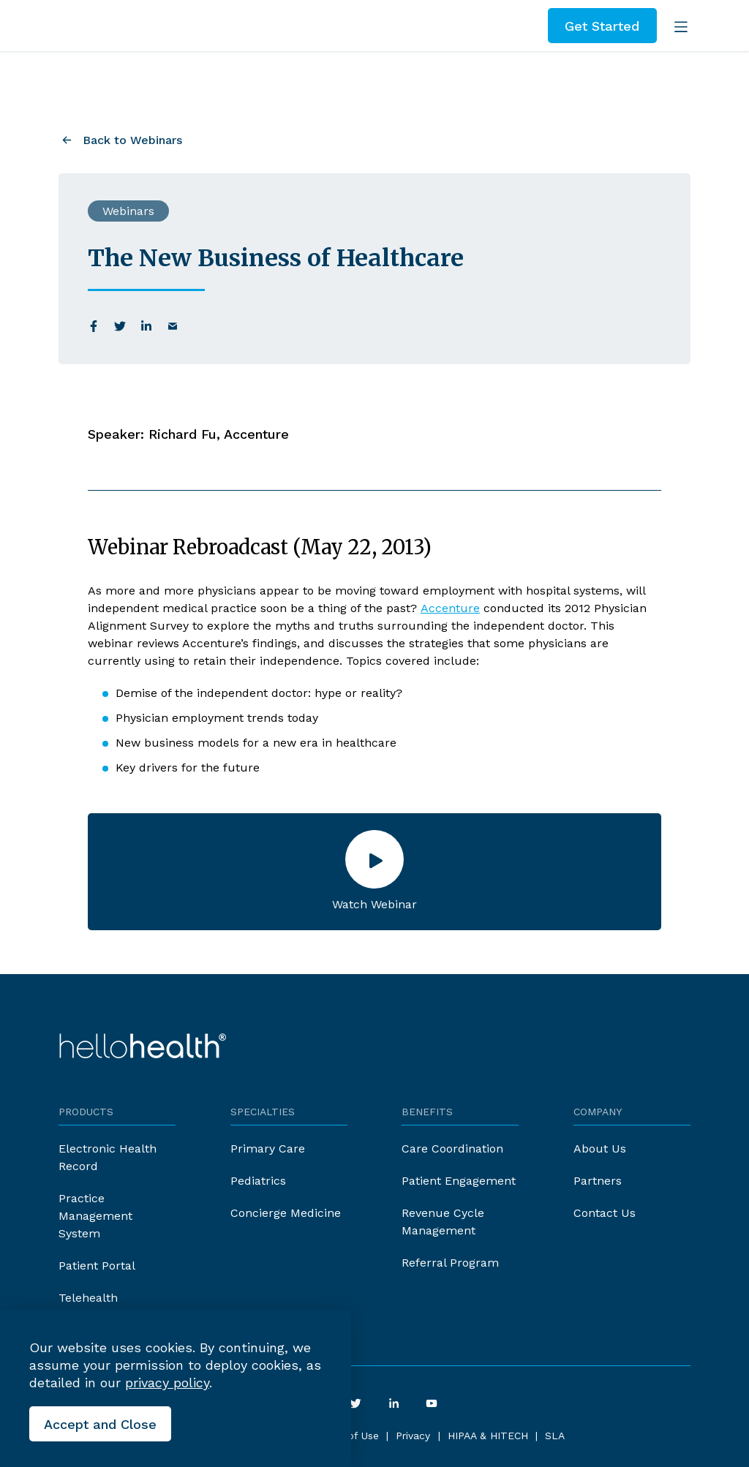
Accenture (450, 608)
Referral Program (450, 1263)
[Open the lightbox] (374, 859)
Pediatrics (258, 1181)
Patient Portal (97, 1265)
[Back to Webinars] (120, 139)
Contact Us (604, 1213)
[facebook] (93, 326)
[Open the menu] (677, 25)
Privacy (413, 1435)
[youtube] (431, 1403)
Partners (597, 1181)
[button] (374, 871)
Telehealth (88, 1298)
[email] (172, 326)
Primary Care (267, 1148)
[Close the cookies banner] (100, 1423)
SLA (555, 1435)
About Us (599, 1148)
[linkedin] (146, 326)
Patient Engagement (459, 1181)
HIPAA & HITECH (488, 1435)
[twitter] (120, 326)
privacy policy (167, 1382)
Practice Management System (95, 1215)
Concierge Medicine (285, 1213)
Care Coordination (452, 1148)
